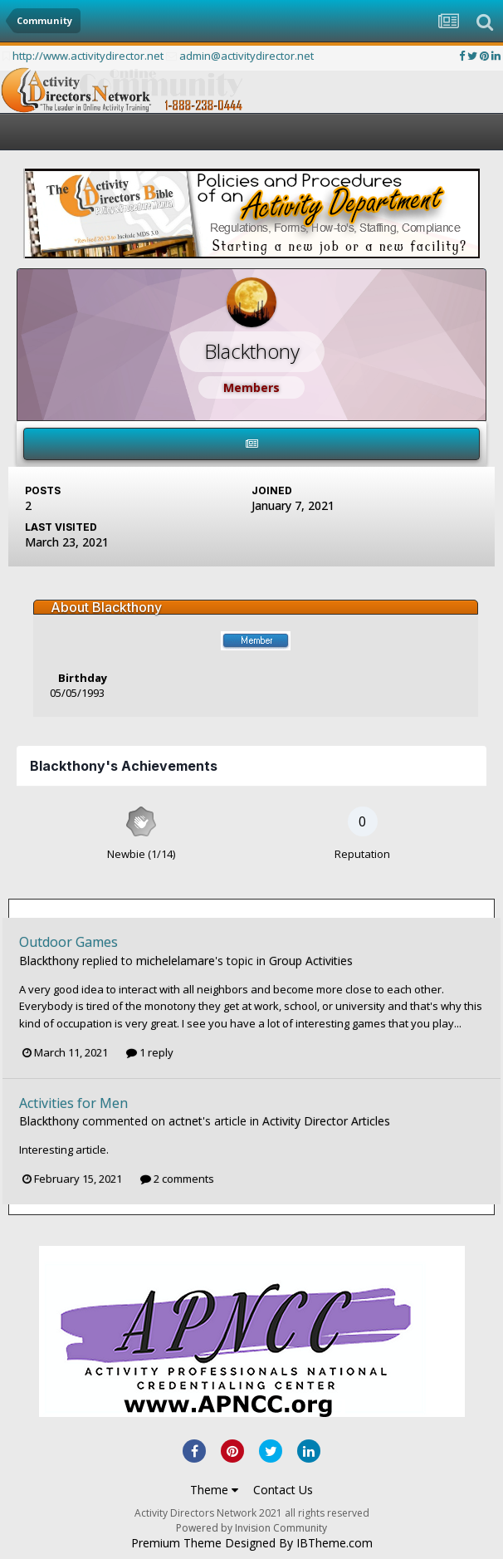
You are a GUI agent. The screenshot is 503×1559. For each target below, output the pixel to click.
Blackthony (49, 960)
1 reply (149, 1052)
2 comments (177, 1178)
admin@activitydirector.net (246, 55)
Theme (214, 1490)
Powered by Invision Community (251, 1528)
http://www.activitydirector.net (88, 55)
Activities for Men (73, 1103)
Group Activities (311, 960)
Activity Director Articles (326, 1121)
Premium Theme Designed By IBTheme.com (252, 1543)
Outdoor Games (68, 942)
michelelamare (175, 960)
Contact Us (283, 1490)
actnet (185, 1121)
